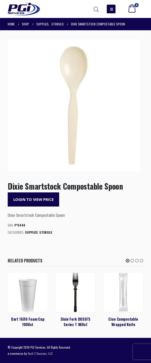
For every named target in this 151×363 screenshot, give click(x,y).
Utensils (45, 232)
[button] (127, 261)
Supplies (31, 232)
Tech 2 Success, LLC (40, 353)
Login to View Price (33, 199)
